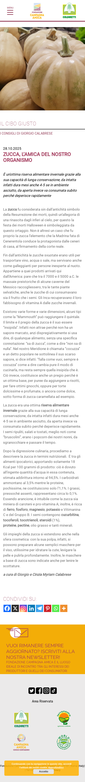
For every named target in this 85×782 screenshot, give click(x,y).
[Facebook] (7, 608)
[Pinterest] (47, 608)
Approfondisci (56, 767)
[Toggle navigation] (10, 12)
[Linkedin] (31, 608)
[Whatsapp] (55, 608)
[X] (15, 608)
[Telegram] (39, 608)
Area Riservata (42, 701)
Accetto (43, 771)
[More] (63, 608)
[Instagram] (23, 608)
